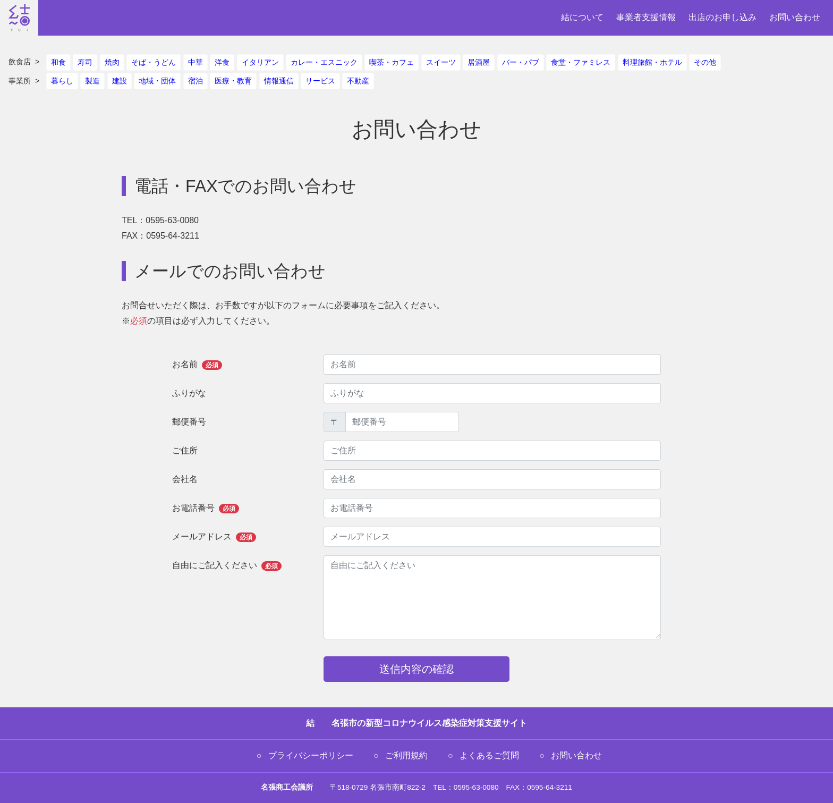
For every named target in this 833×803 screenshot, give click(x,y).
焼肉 (112, 62)
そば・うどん (153, 62)
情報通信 (279, 81)
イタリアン (260, 62)
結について (582, 17)
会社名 (185, 479)
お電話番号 (205, 508)
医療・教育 (233, 81)
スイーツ (441, 62)
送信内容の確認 (416, 669)
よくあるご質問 (489, 755)
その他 (705, 62)
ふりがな (189, 393)
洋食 (222, 62)
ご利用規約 (406, 755)
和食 (58, 62)
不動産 (358, 81)
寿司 (85, 62)
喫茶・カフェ (391, 62)
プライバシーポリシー (310, 755)
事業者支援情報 (646, 17)
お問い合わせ (794, 17)
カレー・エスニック (324, 62)
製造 (92, 81)
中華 (195, 62)
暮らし (62, 81)
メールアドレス (214, 537)
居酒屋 (479, 62)
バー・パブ (520, 62)
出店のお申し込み (722, 17)
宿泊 (195, 81)
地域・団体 (157, 81)
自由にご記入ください (227, 566)
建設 (119, 81)
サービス (320, 81)
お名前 (197, 365)
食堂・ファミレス (580, 62)
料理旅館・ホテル (652, 62)
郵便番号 (189, 421)
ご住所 (185, 450)
